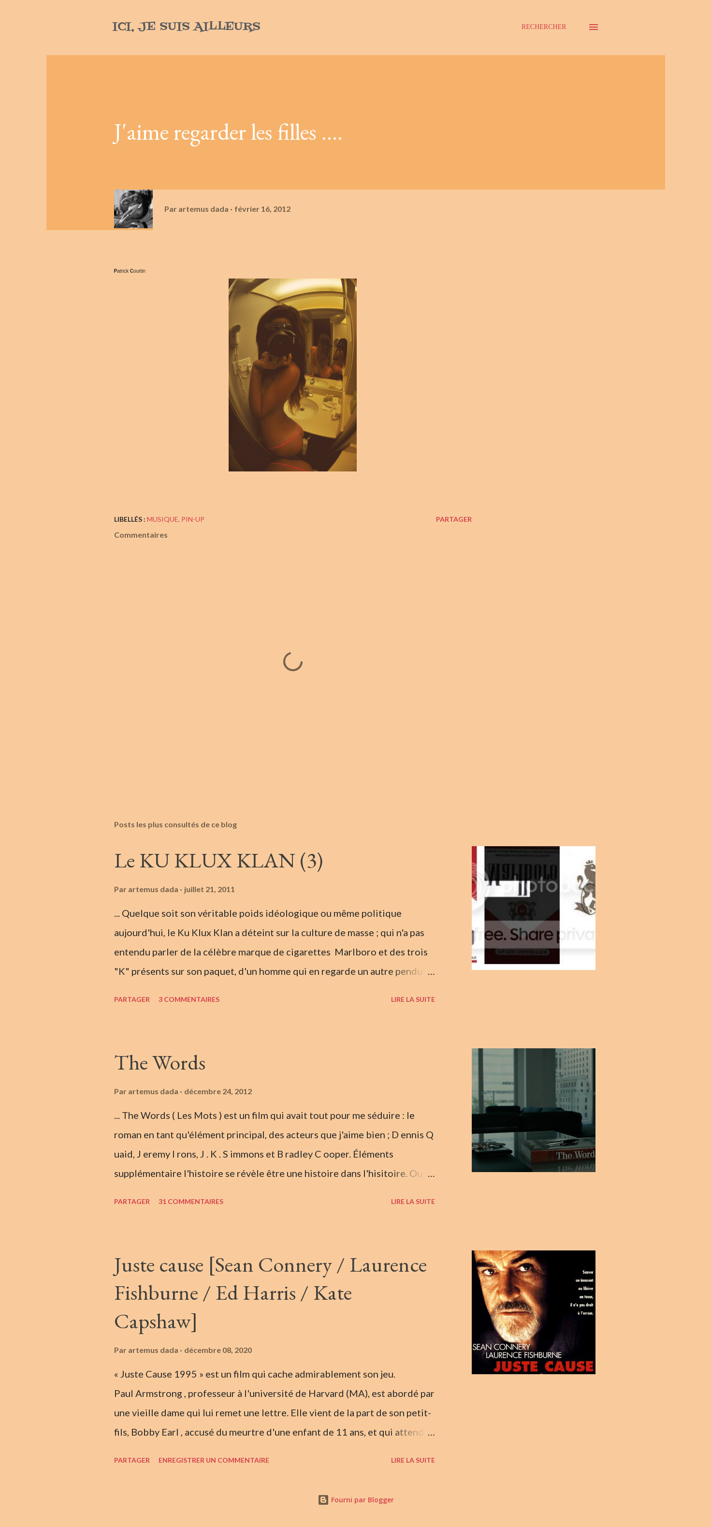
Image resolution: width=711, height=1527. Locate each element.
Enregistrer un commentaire (214, 1460)
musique (162, 519)
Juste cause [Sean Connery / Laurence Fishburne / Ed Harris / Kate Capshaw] (270, 1292)
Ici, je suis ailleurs (186, 27)
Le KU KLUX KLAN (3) (218, 860)
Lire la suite (413, 999)
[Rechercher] (544, 27)
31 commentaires (191, 1201)
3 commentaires (189, 999)
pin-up (192, 519)
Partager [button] (454, 519)
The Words (159, 1062)
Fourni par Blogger (356, 1499)
